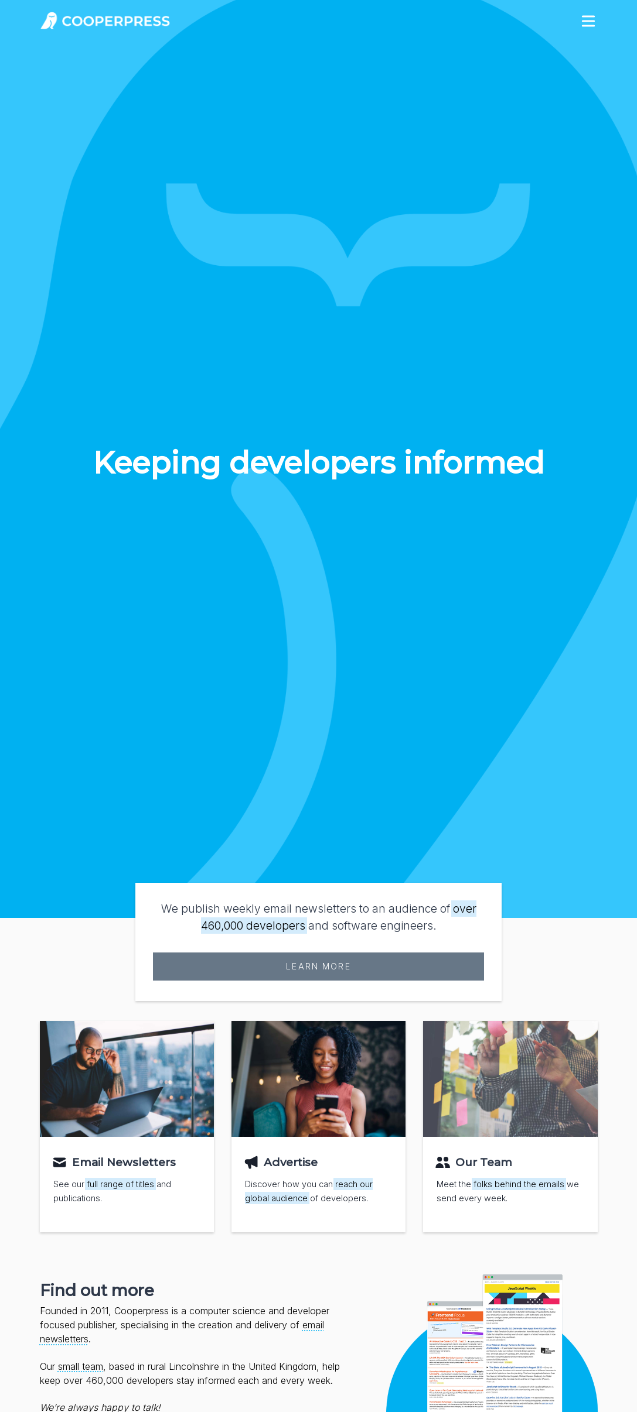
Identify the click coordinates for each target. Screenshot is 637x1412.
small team (80, 1366)
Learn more (318, 966)
